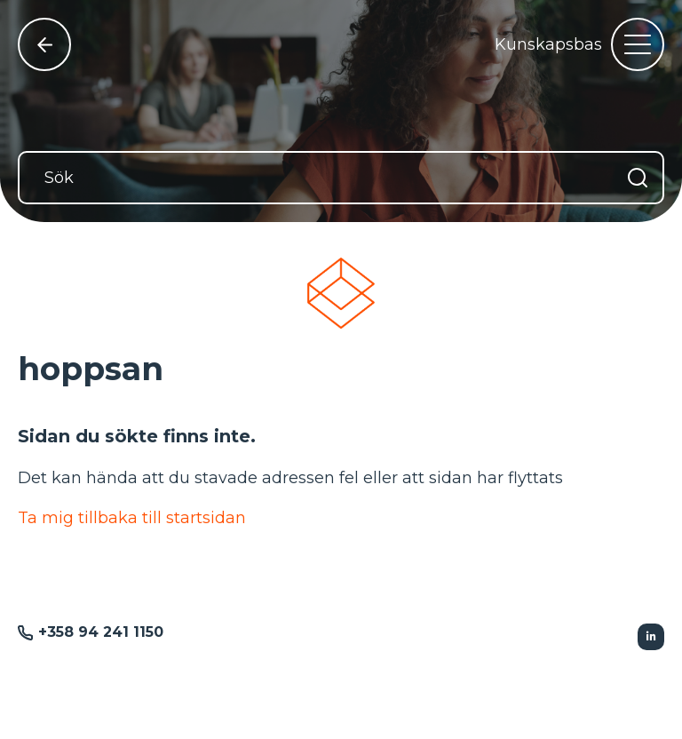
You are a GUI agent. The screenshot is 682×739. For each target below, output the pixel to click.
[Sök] (341, 177)
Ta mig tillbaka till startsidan (132, 518)
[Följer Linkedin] (651, 637)
